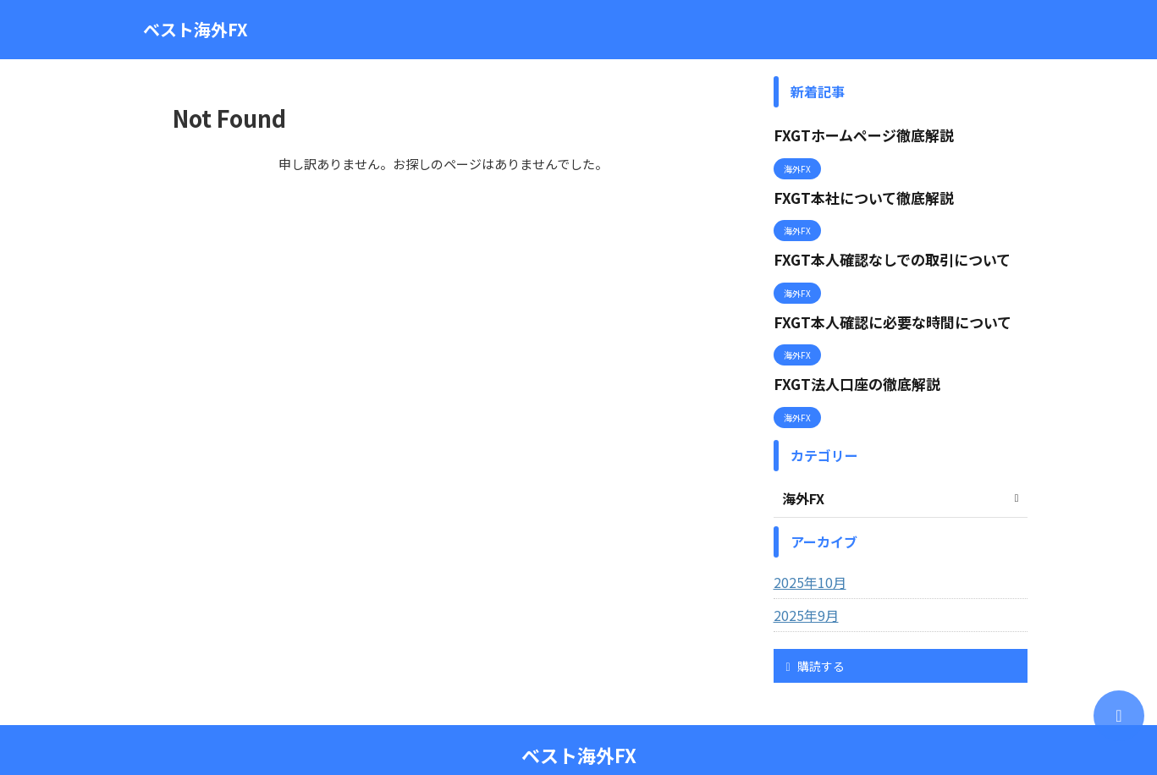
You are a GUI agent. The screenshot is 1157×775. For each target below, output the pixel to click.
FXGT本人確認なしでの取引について (878, 246)
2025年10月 (806, 552)
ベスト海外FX (195, 29)
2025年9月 (802, 585)
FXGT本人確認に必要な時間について (878, 302)
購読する (815, 636)
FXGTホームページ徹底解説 (853, 133)
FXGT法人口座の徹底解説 (847, 358)
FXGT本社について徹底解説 (853, 190)
